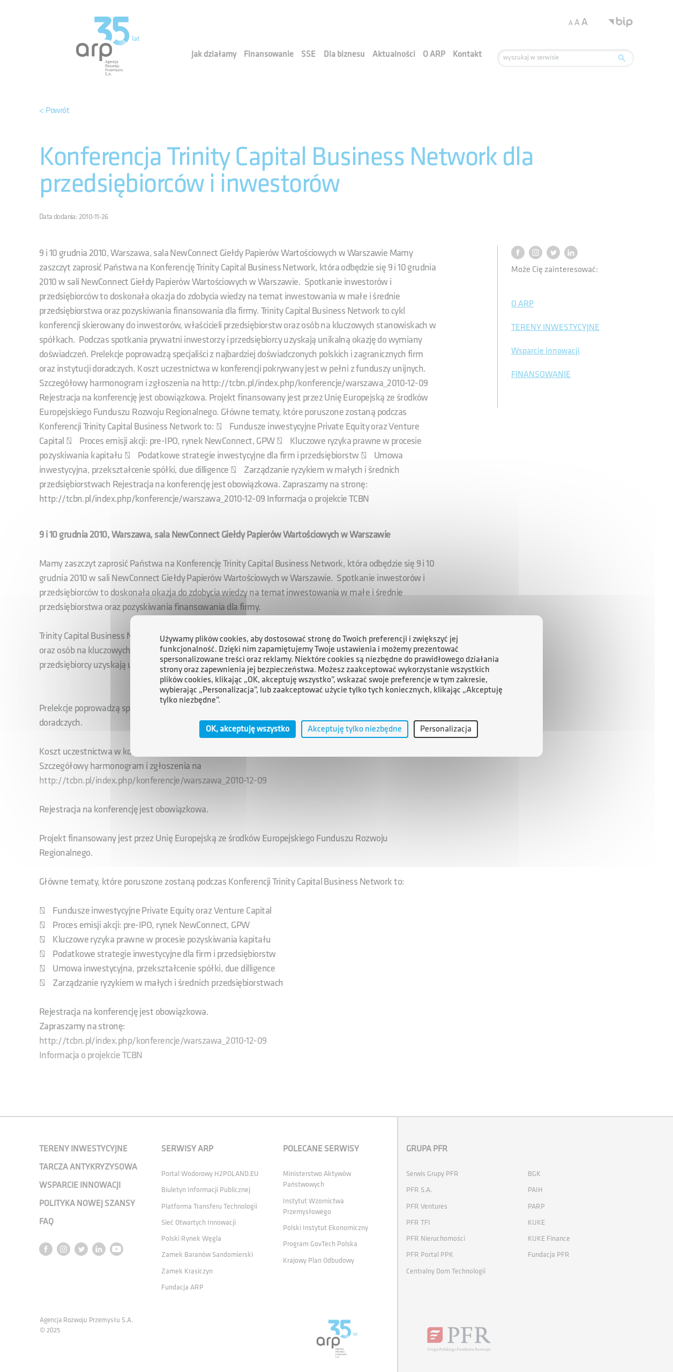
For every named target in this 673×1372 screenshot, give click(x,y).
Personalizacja (446, 729)
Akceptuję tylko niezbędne (355, 729)
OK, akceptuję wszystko (247, 729)
